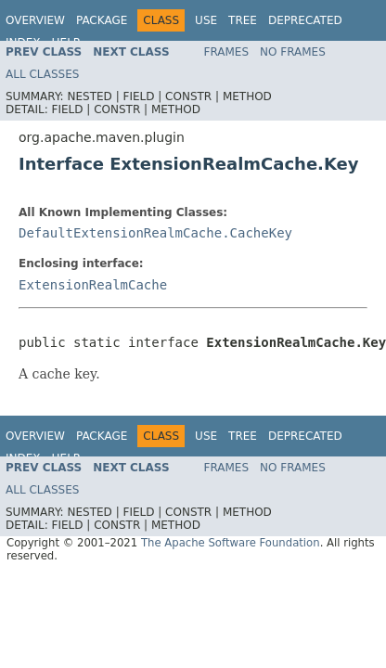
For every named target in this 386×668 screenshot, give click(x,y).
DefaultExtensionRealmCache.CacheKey (155, 232)
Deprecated (305, 20)
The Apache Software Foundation (230, 542)
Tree (242, 20)
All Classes (42, 74)
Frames (227, 51)
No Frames (293, 51)
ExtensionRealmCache (93, 284)
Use (206, 20)
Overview (35, 20)
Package (101, 20)
